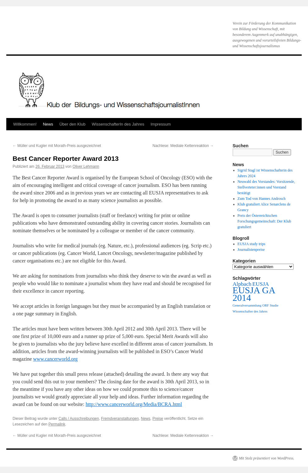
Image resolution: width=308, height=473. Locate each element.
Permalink (56, 424)
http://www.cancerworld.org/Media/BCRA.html (133, 404)
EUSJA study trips (252, 244)
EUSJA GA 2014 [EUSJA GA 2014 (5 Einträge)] (254, 294)
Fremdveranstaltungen (120, 418)
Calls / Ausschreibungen (78, 418)
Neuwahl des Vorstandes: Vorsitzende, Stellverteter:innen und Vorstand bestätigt (266, 187)
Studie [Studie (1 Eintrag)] (274, 305)
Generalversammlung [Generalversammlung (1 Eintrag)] (247, 305)
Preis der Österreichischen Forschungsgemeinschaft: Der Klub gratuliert (264, 221)
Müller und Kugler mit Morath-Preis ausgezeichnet (57, 146)
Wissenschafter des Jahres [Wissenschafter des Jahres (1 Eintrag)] (250, 311)
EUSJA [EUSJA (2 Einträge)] (260, 284)
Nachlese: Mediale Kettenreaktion (183, 146)
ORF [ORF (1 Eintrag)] (265, 305)
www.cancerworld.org (55, 359)
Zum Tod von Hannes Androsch (262, 198)
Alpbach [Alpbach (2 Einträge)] (242, 284)
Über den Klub (72, 124)
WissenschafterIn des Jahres (118, 124)
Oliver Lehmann (86, 166)
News (48, 124)
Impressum (161, 124)
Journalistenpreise (251, 249)
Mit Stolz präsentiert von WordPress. (266, 458)
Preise (157, 418)
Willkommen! (24, 124)
